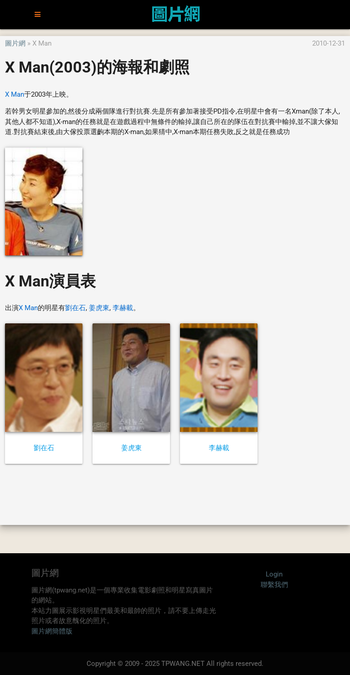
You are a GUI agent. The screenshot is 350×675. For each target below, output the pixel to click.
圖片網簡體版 (51, 631)
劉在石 (75, 308)
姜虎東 (99, 308)
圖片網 (15, 43)
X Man (14, 94)
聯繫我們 (274, 585)
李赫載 (123, 308)
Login (274, 574)
